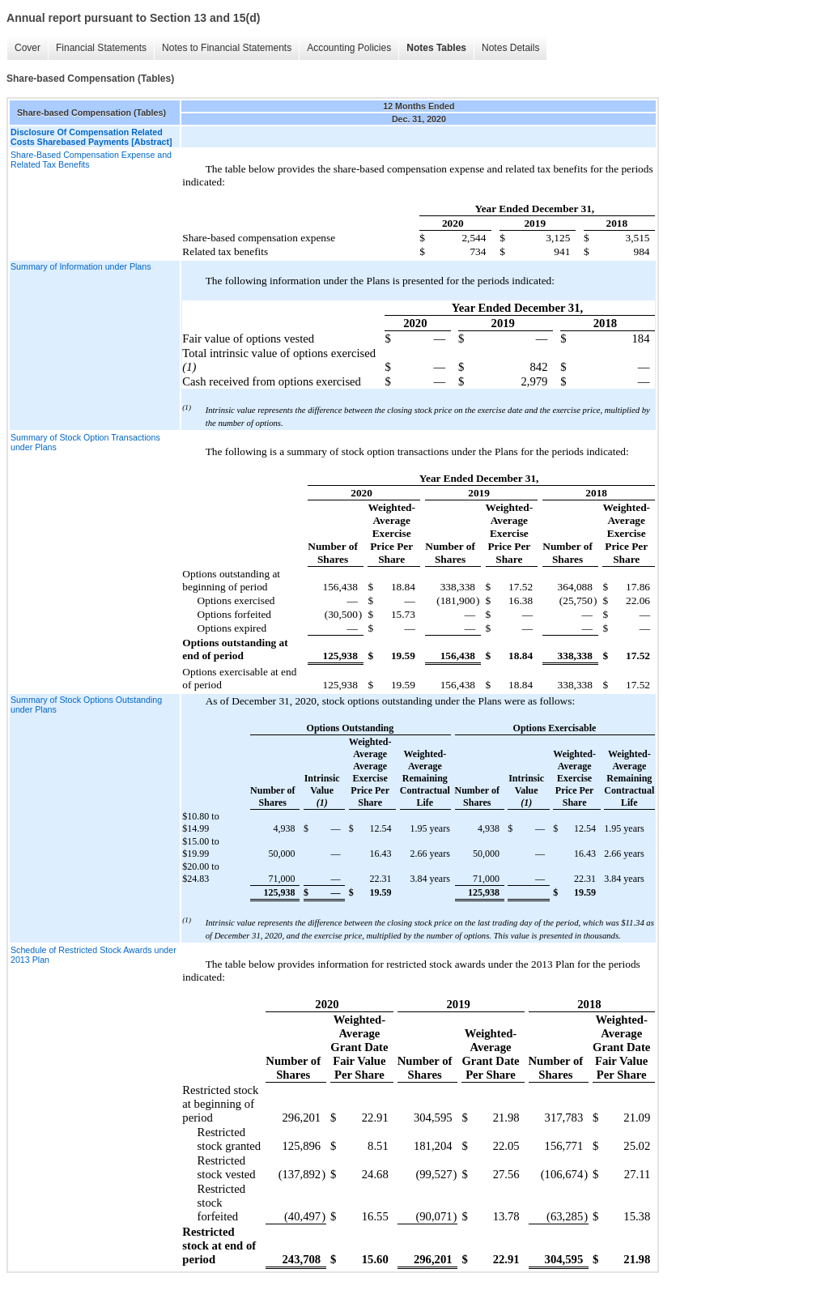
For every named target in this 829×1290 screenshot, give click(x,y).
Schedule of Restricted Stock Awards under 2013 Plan (93, 954)
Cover (27, 47)
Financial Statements (101, 47)
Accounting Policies (349, 47)
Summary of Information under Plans (81, 266)
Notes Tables (436, 47)
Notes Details (510, 47)
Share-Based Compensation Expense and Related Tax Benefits (91, 159)
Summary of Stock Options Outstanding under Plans (86, 704)
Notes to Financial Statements (226, 47)
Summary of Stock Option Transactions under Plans (85, 442)
